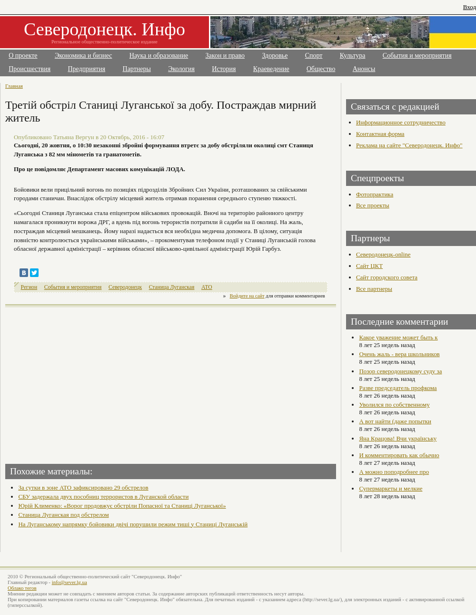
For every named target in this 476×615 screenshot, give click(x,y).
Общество (321, 68)
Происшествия (29, 68)
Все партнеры (374, 288)
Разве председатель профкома (397, 387)
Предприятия (87, 68)
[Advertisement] (89, 382)
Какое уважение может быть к (398, 337)
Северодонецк (125, 287)
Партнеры (137, 68)
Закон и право (225, 55)
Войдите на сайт (247, 295)
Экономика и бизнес (83, 55)
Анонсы (364, 68)
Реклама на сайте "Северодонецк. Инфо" (409, 145)
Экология (181, 68)
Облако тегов (22, 588)
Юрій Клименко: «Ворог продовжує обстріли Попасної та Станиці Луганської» (122, 505)
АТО (206, 287)
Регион (29, 287)
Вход (469, 6)
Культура (353, 55)
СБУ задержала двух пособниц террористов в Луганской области (103, 496)
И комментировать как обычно (399, 455)
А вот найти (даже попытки (395, 421)
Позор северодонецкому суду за (400, 371)
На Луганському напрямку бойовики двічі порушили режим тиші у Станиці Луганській (133, 524)
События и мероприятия (417, 55)
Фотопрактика (374, 194)
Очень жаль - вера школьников (399, 354)
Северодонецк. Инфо (104, 29)
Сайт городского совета (386, 277)
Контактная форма (380, 133)
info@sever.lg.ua (69, 582)
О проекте (23, 55)
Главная (14, 86)
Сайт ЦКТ (369, 265)
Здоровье (275, 55)
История (224, 68)
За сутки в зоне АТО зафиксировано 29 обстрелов (83, 487)
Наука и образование (158, 55)
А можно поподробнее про (394, 471)
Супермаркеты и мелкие (390, 488)
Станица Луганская (172, 287)
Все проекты (372, 205)
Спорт (314, 55)
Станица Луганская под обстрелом (63, 514)
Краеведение (271, 68)
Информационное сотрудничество (401, 122)
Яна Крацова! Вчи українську (397, 438)
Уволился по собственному (394, 404)
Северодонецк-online (383, 254)
